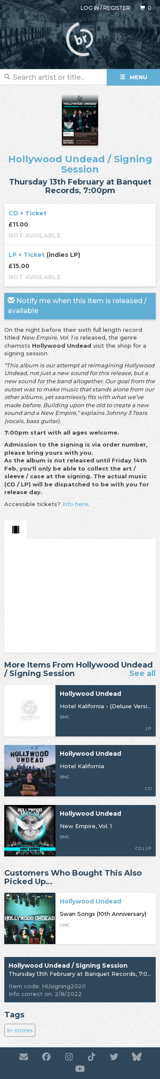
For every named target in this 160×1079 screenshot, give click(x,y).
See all (142, 674)
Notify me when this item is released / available (77, 306)
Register (116, 8)
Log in (90, 8)
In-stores (20, 1030)
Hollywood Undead (56, 159)
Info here (75, 504)
